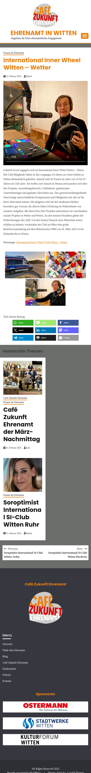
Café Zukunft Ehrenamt (15, 398)
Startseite (8, 644)
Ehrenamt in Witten (44, 33)
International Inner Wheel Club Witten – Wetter (41, 242)
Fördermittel (9, 668)
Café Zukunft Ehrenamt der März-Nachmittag (21, 424)
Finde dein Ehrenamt (14, 650)
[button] (23, 323)
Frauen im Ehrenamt (13, 52)
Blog (5, 656)
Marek (29, 76)
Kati (28, 448)
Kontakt (7, 681)
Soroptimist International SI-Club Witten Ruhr (22, 513)
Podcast (7, 674)
